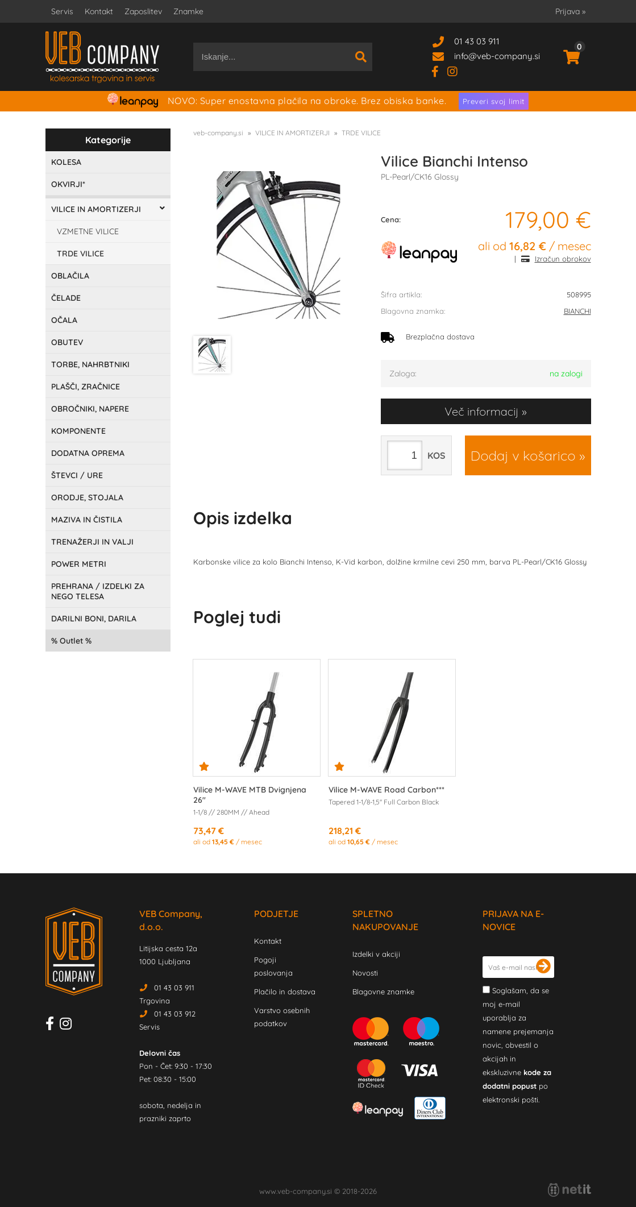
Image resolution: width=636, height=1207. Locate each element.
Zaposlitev (143, 11)
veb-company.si (218, 132)
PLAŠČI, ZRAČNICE (85, 386)
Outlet (71, 641)
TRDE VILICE (80, 253)
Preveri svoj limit (494, 101)
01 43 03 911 (477, 41)
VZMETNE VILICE (88, 231)
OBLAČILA (70, 276)
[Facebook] (439, 70)
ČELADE (66, 298)
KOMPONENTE (78, 431)
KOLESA (66, 162)
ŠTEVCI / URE (77, 475)
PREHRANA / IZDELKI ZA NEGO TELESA (97, 591)
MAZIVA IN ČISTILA (86, 520)
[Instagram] (456, 70)
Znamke (188, 11)
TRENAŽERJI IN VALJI (92, 542)
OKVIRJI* (68, 184)
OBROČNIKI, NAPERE (90, 409)
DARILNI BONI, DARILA (93, 618)
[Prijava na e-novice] (543, 967)
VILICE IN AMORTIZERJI (96, 209)
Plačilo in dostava (284, 991)
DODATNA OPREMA (87, 453)
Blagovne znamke (383, 991)
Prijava (570, 11)
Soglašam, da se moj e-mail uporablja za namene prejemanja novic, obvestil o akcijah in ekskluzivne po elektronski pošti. (518, 1045)
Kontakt (99, 11)
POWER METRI (78, 564)
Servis (62, 11)
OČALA (64, 320)
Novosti (365, 972)
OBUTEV (67, 342)
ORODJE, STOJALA (87, 497)
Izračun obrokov (563, 258)
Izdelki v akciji (376, 954)
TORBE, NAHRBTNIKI (90, 364)
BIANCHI (577, 311)
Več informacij (481, 411)
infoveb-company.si (497, 56)
